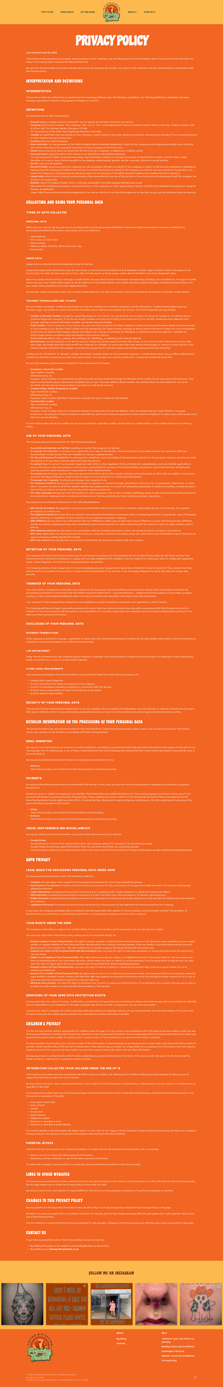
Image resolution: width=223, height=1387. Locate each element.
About (132, 12)
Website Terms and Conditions (178, 1355)
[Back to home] (111, 12)
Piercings (67, 12)
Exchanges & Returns (173, 1351)
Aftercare (88, 12)
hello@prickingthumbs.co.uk (64, 1249)
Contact (150, 12)
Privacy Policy (169, 1360)
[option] (22, 1304)
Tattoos (47, 12)
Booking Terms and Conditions (178, 1346)
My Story (121, 1338)
